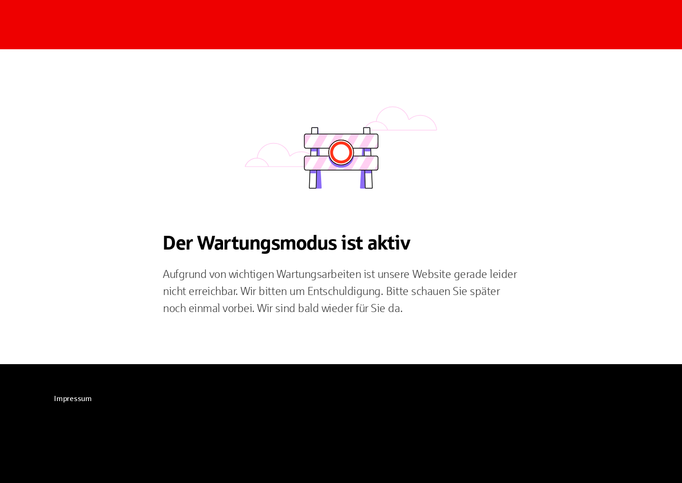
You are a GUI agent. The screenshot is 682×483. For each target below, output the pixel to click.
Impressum (73, 398)
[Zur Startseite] (114, 24)
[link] (73, 398)
